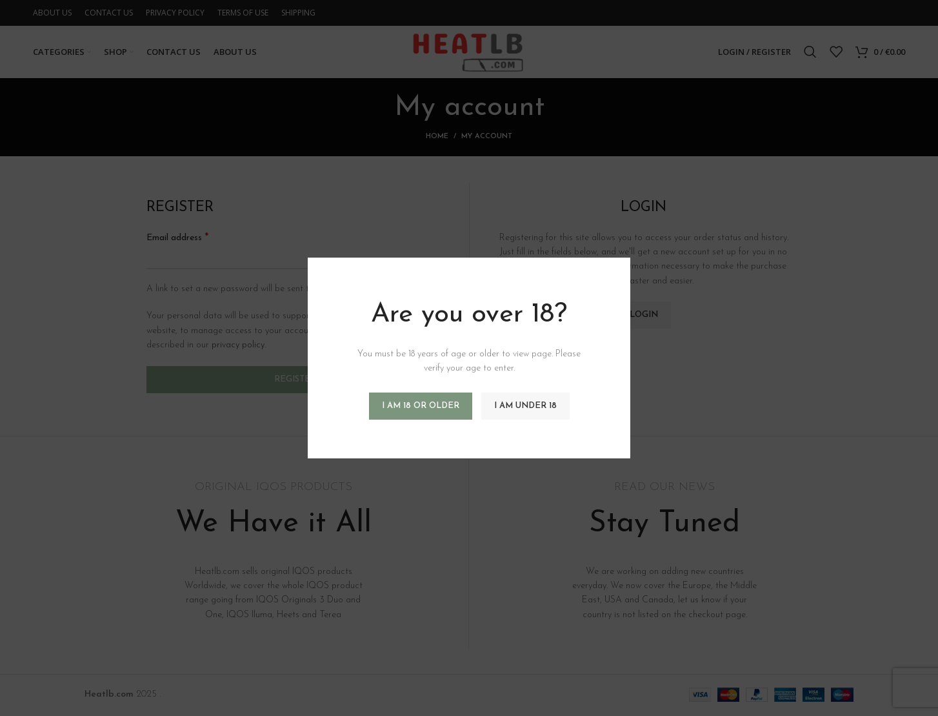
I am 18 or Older (420, 406)
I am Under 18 (525, 406)
